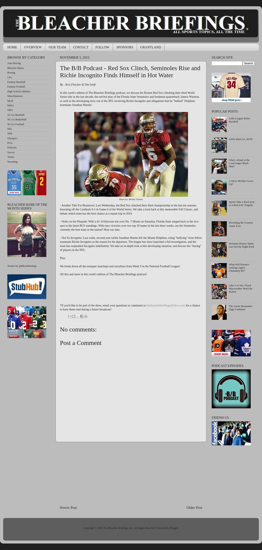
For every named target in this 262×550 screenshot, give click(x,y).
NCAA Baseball (16, 114)
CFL (9, 77)
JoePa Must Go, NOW (241, 139)
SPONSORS (124, 47)
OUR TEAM (57, 47)
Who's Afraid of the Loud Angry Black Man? (239, 163)
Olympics (12, 138)
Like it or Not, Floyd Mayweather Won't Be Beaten (240, 288)
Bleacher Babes (15, 68)
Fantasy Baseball (16, 82)
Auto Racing (14, 63)
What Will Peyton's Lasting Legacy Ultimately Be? (239, 267)
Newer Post (68, 507)
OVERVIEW (33, 47)
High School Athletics (19, 91)
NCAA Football (15, 124)
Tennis (10, 156)
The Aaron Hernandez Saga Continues (240, 308)
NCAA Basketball (16, 119)
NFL (9, 128)
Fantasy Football (16, 86)
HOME (12, 47)
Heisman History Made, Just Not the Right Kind (241, 245)
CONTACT (80, 47)
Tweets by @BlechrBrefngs (21, 266)
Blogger (174, 528)
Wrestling (12, 161)
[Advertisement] (131, 473)
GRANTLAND (150, 47)
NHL (10, 133)
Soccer (10, 152)
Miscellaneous (15, 96)
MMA (10, 105)
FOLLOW (102, 47)
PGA (10, 142)
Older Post (194, 507)
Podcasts (12, 147)
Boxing (11, 72)
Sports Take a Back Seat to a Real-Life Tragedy (241, 203)
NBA (10, 110)
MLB (10, 100)
